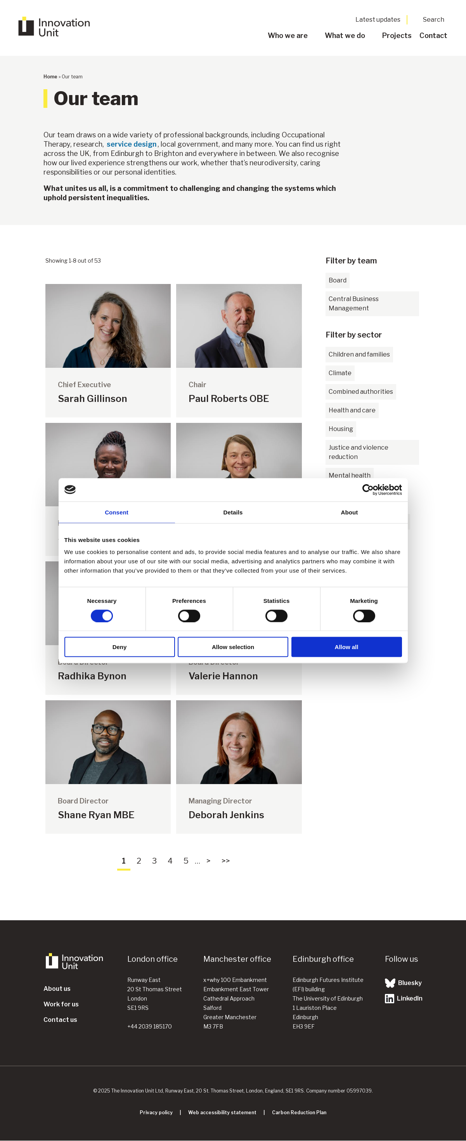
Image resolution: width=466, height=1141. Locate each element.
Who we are (288, 35)
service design (131, 144)
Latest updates (377, 19)
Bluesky (403, 983)
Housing (341, 429)
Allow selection (233, 647)
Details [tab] (233, 512)
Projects (397, 35)
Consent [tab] (116, 512)
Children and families (359, 354)
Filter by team (351, 260)
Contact (433, 35)
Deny (120, 647)
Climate (340, 373)
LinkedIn (404, 998)
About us (57, 988)
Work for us (61, 1004)
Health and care (352, 410)
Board (337, 280)
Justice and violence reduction (358, 452)
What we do (345, 35)
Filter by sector (354, 334)
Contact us (60, 1019)
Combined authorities (361, 391)
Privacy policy (156, 1112)
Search (433, 19)
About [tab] (349, 512)
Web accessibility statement (222, 1112)
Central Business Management (354, 303)
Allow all (347, 647)
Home (50, 77)
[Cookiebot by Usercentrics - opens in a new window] (368, 489)
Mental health (350, 475)
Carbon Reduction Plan (299, 1112)
